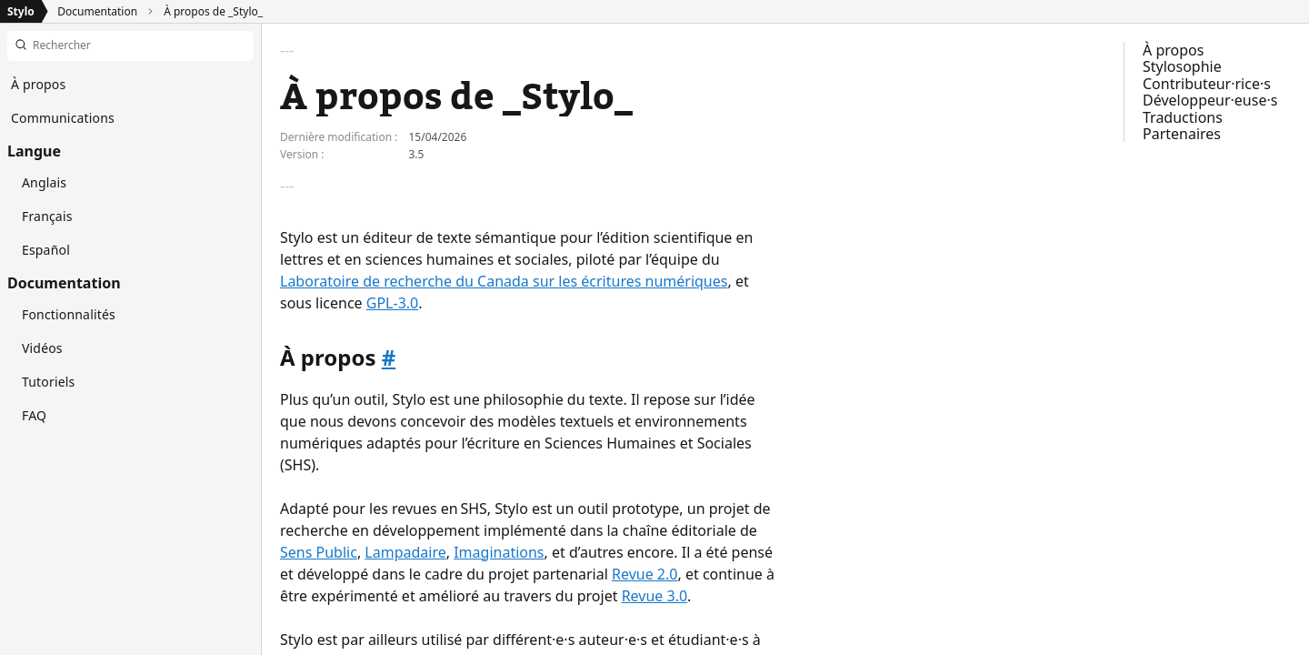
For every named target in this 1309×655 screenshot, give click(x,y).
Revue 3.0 (654, 596)
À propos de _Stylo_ (213, 11)
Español (46, 249)
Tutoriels (48, 381)
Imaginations (499, 552)
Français (47, 216)
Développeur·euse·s (1210, 100)
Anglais (44, 182)
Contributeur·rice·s (1207, 84)
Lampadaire (405, 552)
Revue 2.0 (644, 574)
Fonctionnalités (68, 314)
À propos (1173, 50)
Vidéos (42, 348)
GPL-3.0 (392, 303)
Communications (63, 117)
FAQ (34, 415)
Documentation (97, 11)
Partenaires (1182, 134)
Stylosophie (1182, 66)
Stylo (21, 11)
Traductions (1183, 117)
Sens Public (318, 552)
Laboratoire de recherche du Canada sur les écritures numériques (503, 281)
